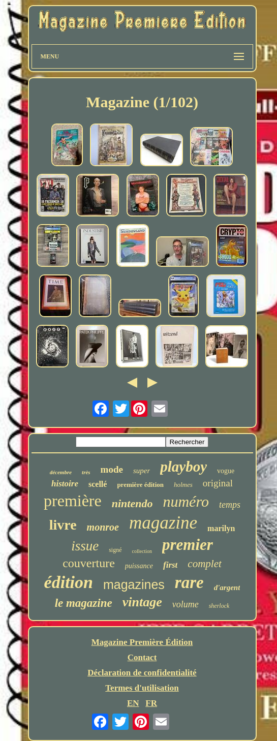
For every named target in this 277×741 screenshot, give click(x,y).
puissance (139, 566)
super (141, 471)
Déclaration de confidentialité (141, 672)
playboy (183, 466)
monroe (103, 527)
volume (185, 604)
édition (68, 582)
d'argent (227, 587)
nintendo (132, 503)
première (73, 500)
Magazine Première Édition (142, 642)
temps (229, 505)
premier (187, 544)
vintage (142, 602)
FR (151, 703)
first (170, 565)
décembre (61, 472)
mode (112, 469)
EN (133, 703)
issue (85, 545)
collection (142, 551)
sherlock (219, 605)
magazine (163, 523)
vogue (225, 471)
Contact (142, 657)
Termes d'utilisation (141, 688)
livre (63, 525)
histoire (64, 483)
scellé (97, 484)
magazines (134, 584)
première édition (140, 484)
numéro (186, 501)
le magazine (83, 603)
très (86, 472)
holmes (183, 484)
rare (189, 582)
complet (204, 564)
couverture (89, 563)
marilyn (221, 528)
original (218, 483)
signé (115, 549)
